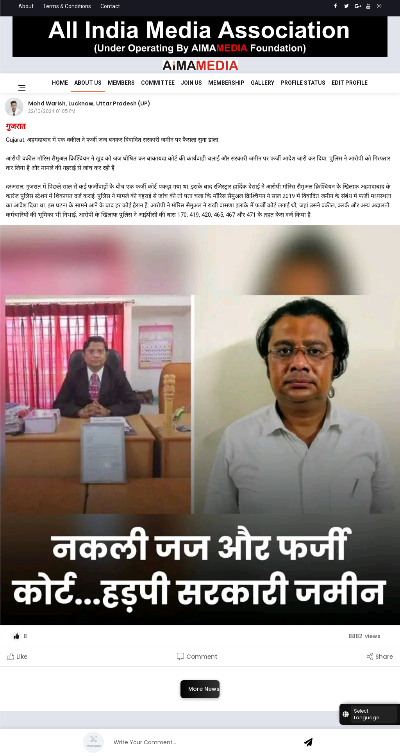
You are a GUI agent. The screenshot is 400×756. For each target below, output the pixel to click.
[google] (357, 6)
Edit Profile (350, 83)
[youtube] (368, 6)
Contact (110, 6)
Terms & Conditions (67, 6)
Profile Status (302, 83)
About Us (88, 83)
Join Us (191, 83)
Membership (226, 83)
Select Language (366, 714)
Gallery (262, 83)
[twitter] (346, 6)
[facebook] (335, 6)
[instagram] (379, 6)
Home (60, 83)
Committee (158, 83)
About (26, 6)
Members (121, 83)
